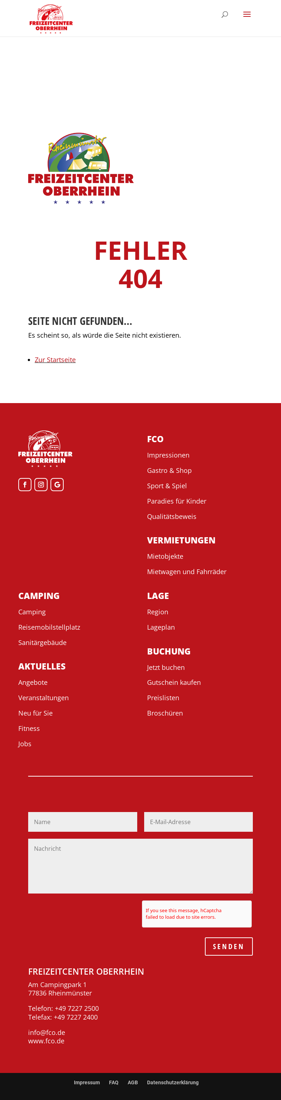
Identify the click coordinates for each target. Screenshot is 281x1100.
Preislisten (163, 697)
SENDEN (229, 946)
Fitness (29, 728)
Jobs (24, 743)
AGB (133, 1082)
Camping (32, 611)
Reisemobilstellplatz (49, 627)
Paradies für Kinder (176, 501)
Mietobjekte (165, 556)
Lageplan (161, 627)
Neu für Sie (35, 713)
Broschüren (165, 713)
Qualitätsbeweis (171, 516)
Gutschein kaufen (174, 682)
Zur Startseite (55, 359)
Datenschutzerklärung (173, 1082)
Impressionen (168, 455)
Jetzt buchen (166, 667)
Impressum (87, 1082)
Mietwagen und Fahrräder (186, 571)
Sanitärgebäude (42, 642)
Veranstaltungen (43, 697)
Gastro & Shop (169, 470)
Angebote (33, 682)
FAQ (114, 1082)
